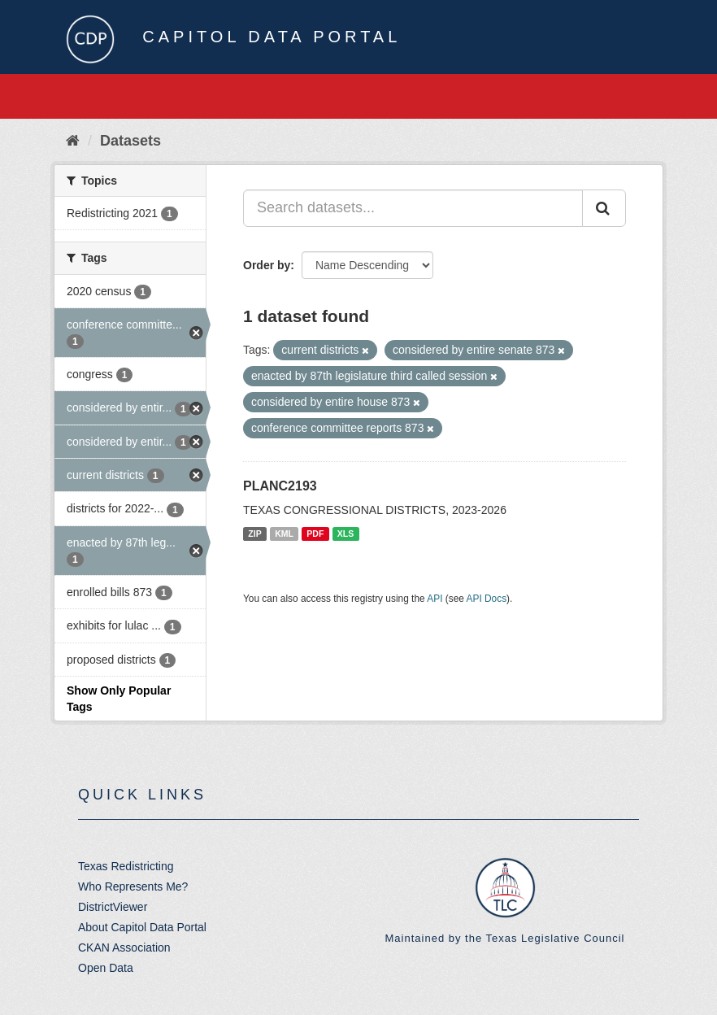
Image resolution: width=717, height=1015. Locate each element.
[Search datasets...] (413, 208)
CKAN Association (124, 947)
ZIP (254, 533)
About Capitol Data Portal (142, 927)
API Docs (487, 598)
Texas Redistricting (126, 866)
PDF (315, 533)
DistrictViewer (112, 906)
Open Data (105, 967)
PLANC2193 (280, 486)
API (434, 598)
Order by (266, 265)
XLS (345, 533)
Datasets (130, 141)
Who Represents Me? (133, 886)
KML (284, 533)
